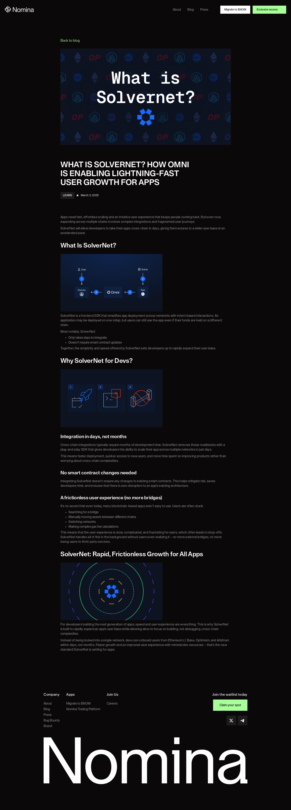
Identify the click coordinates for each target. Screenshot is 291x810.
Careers (112, 703)
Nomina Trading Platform (83, 709)
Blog (47, 709)
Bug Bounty (52, 720)
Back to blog (70, 40)
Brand (48, 726)
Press (48, 714)
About (48, 703)
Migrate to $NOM (78, 703)
